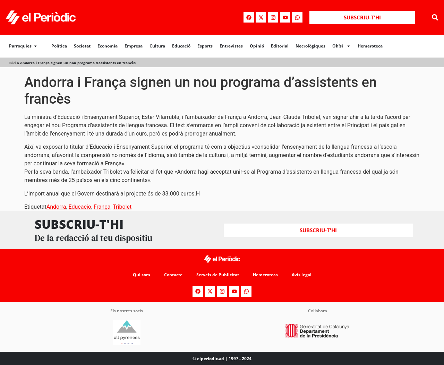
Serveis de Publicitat (217, 275)
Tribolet (122, 206)
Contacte (173, 275)
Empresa (134, 46)
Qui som (141, 275)
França (102, 206)
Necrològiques (310, 46)
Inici (12, 62)
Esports (205, 46)
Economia (107, 46)
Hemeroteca (370, 46)
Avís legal (301, 275)
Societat (82, 46)
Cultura (157, 46)
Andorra (56, 206)
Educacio (80, 206)
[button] (435, 17)
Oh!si (341, 46)
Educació (181, 46)
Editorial (280, 46)
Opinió (257, 46)
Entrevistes (231, 46)
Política (59, 46)
